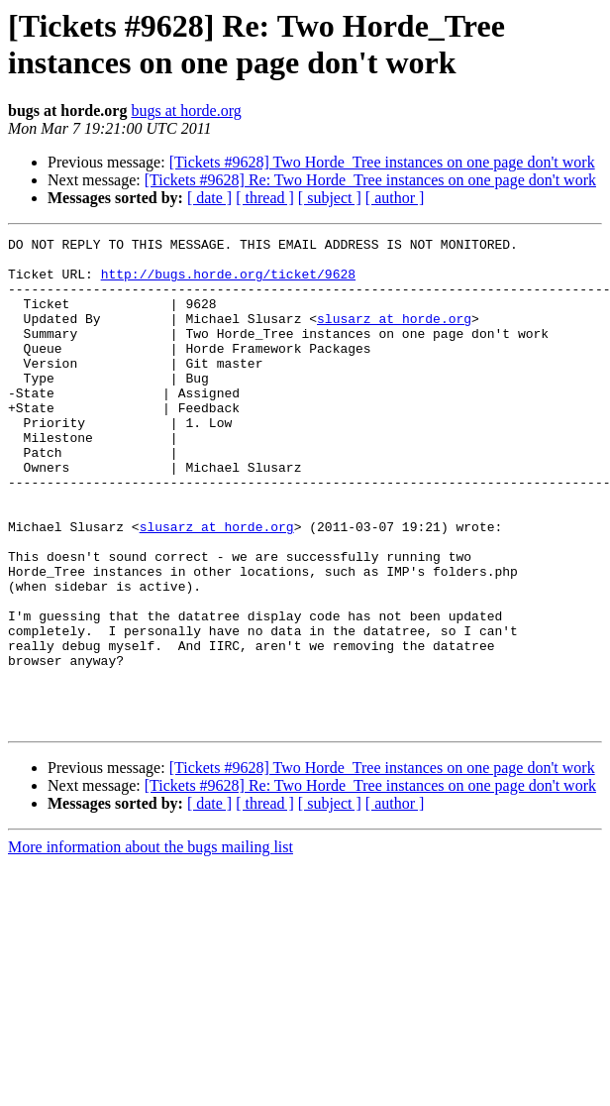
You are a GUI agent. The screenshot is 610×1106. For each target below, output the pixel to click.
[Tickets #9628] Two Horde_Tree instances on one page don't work (382, 162)
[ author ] (395, 197)
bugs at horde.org (186, 110)
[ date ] (209, 197)
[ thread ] (265, 197)
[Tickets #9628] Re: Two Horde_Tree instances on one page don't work (370, 179)
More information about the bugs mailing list (150, 945)
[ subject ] (329, 197)
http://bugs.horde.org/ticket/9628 (228, 282)
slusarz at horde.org (394, 336)
